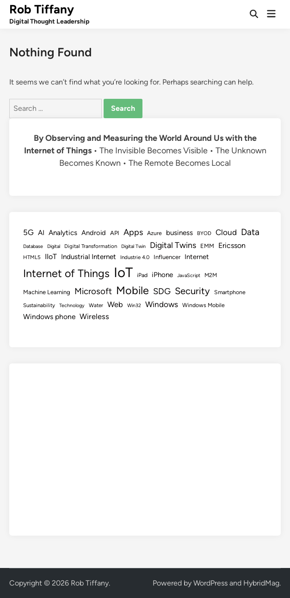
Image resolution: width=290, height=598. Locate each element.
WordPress (210, 583)
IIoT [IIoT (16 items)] (51, 256)
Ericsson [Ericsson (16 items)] (232, 245)
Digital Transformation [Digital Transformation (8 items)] (90, 246)
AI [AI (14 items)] (41, 233)
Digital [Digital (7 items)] (53, 246)
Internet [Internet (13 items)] (197, 257)
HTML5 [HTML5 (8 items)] (32, 257)
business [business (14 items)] (179, 233)
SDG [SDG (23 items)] (162, 291)
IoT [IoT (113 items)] (123, 272)
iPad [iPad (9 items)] (142, 275)
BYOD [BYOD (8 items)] (204, 233)
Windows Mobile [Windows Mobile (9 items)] (203, 305)
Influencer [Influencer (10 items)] (167, 257)
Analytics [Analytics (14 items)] (63, 233)
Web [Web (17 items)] (115, 304)
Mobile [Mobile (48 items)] (132, 290)
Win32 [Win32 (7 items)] (134, 305)
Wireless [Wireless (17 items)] (94, 316)
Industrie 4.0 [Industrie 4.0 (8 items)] (134, 257)
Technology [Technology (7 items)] (72, 305)
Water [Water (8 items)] (96, 305)
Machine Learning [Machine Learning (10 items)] (46, 292)
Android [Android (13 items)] (93, 233)
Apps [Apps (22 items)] (133, 232)
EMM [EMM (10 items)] (207, 245)
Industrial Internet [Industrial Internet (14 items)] (88, 257)
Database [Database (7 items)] (33, 246)
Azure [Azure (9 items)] (154, 233)
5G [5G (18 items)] (28, 232)
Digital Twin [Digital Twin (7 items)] (133, 246)
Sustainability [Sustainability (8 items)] (39, 305)
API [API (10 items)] (114, 233)
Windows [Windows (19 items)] (161, 304)
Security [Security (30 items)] (192, 290)
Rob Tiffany (41, 9)
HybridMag (261, 583)
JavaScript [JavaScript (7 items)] (188, 275)
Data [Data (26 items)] (250, 232)
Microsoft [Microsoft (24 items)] (93, 291)
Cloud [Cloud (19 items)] (226, 232)
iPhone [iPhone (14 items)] (162, 275)
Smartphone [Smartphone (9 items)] (230, 292)
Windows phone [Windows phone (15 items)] (49, 316)
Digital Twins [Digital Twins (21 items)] (173, 245)
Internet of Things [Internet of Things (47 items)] (66, 273)
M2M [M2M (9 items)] (210, 275)
